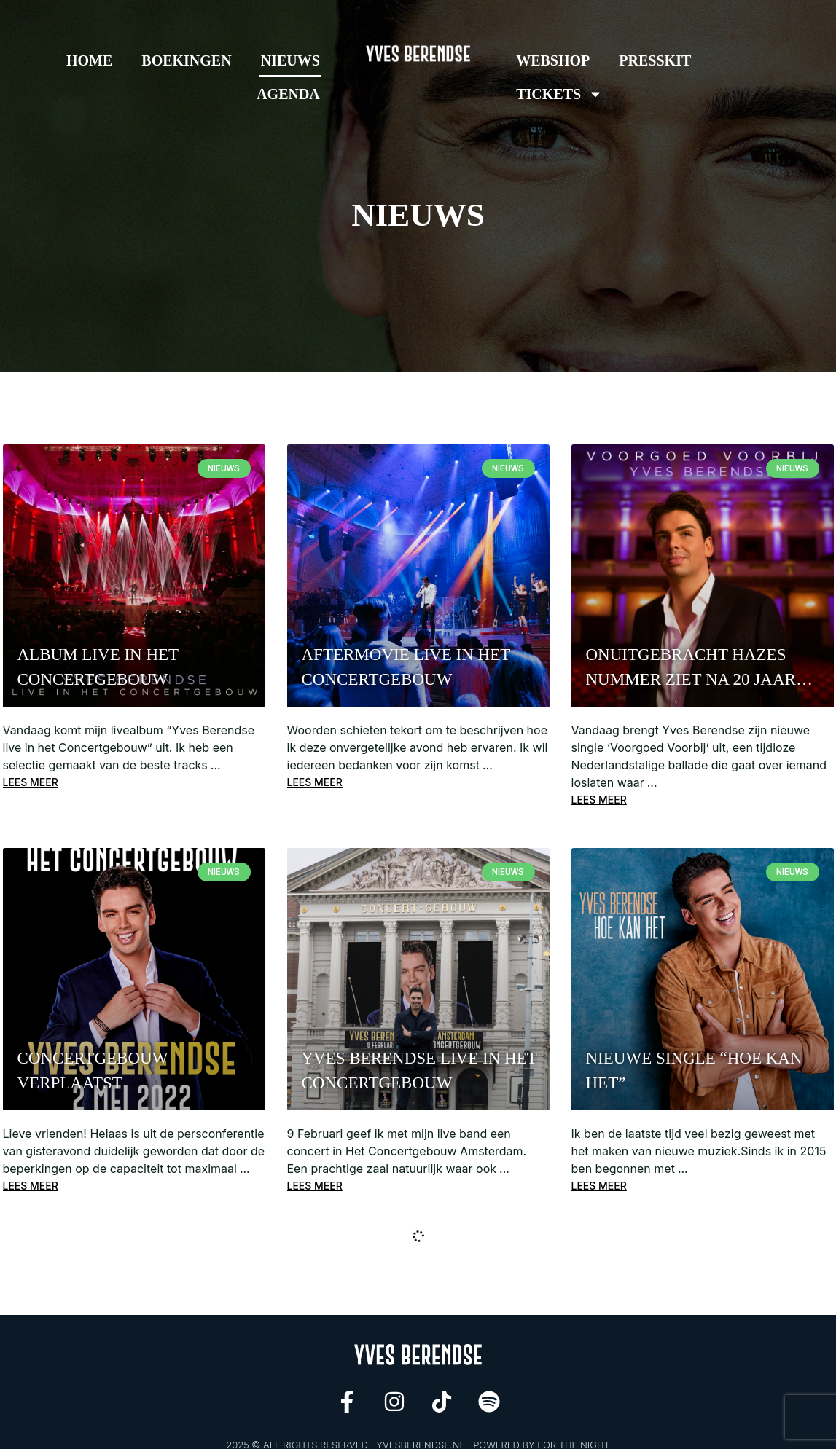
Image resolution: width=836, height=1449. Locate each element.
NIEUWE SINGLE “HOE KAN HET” (694, 1071)
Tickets (559, 94)
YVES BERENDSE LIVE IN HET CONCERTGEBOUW (419, 1071)
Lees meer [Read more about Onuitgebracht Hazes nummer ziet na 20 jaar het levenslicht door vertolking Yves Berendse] (599, 800)
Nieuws (290, 60)
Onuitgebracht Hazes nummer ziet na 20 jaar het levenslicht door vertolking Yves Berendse (691, 668)
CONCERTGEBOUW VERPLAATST (92, 1071)
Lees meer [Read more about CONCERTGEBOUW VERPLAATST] (30, 1187)
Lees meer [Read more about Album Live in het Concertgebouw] (30, 783)
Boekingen (186, 60)
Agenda (288, 94)
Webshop (553, 60)
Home (89, 60)
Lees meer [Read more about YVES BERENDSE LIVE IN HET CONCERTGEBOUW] (315, 1187)
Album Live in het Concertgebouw (98, 666)
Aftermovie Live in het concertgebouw (406, 666)
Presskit (655, 60)
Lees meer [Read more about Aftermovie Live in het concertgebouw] (315, 783)
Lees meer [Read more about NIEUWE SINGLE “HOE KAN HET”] (599, 1187)
